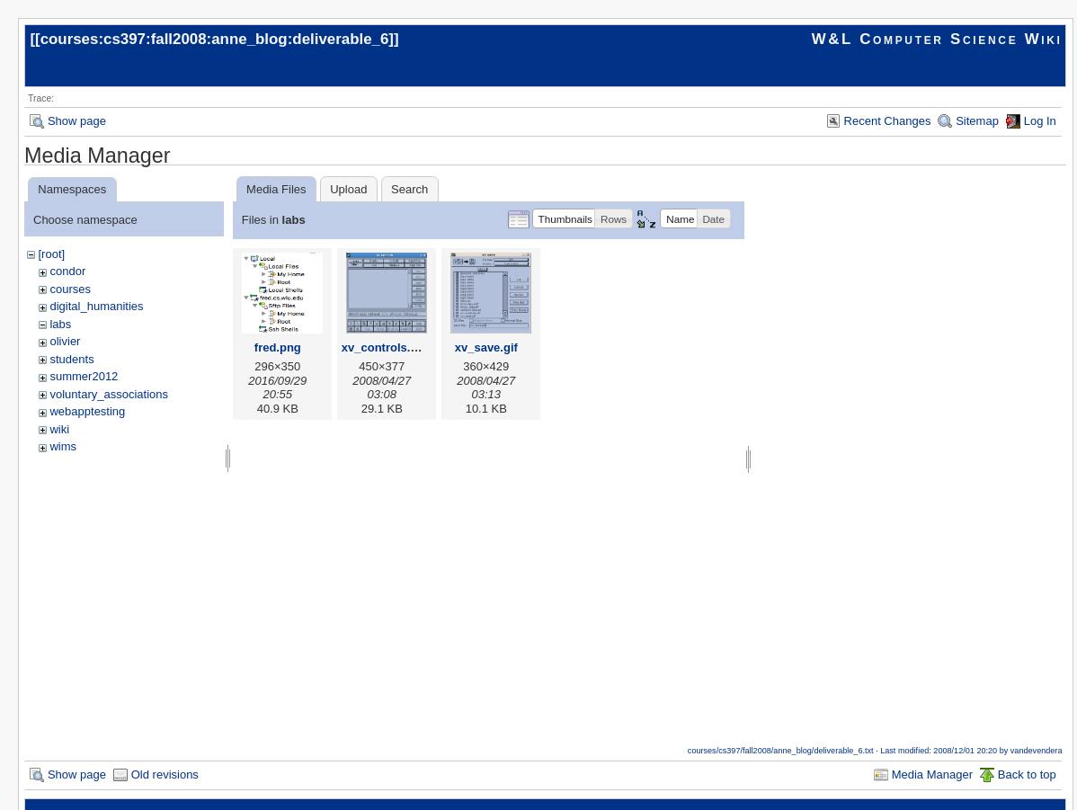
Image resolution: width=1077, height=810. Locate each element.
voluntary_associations (108, 394)
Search (409, 189)
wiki (59, 429)
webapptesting (87, 411)
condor (67, 271)
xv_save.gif (486, 347)
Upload (348, 189)
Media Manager (932, 774)
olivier (64, 341)
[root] (51, 254)
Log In (1040, 121)
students (71, 359)
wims (62, 446)
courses (70, 289)
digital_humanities (96, 306)
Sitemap (977, 121)
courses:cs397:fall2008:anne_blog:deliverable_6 (214, 39)
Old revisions (165, 774)
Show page (77, 121)
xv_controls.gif (383, 347)
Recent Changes (887, 121)
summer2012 (83, 376)
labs (60, 324)
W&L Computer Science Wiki (937, 39)
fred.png (277, 347)
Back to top (1027, 774)
